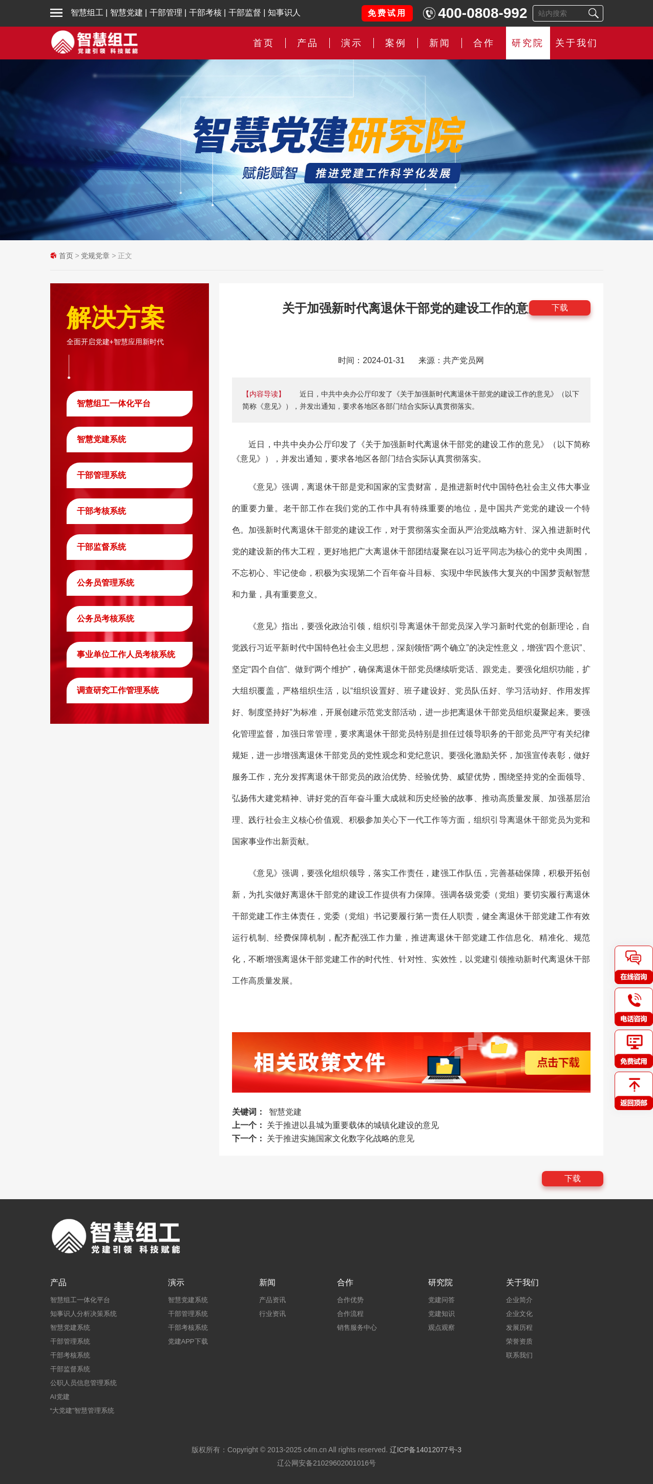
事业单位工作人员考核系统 (126, 654)
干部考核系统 (101, 511)
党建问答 (441, 1300)
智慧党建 (126, 12)
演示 (352, 43)
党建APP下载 (188, 1341)
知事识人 (284, 12)
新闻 (440, 43)
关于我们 (576, 43)
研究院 (528, 43)
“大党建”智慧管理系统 (82, 1410)
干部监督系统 (101, 546)
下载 (560, 307)
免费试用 (387, 13)
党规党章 (95, 256)
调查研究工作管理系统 (118, 690)
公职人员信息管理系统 (83, 1383)
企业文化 (519, 1314)
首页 (264, 43)
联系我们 (519, 1355)
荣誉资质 (519, 1341)
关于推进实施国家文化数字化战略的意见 (340, 1138)
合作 (484, 43)
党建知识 (441, 1314)
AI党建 (60, 1397)
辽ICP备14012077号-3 (425, 1450)
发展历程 (519, 1327)
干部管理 (166, 12)
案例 (396, 43)
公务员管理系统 (105, 582)
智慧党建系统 (101, 439)
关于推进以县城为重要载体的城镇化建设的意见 (353, 1125)
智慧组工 (87, 12)
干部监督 (244, 12)
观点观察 (441, 1327)
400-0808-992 (482, 13)
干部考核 (205, 12)
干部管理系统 (101, 475)
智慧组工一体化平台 (114, 403)
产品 (308, 43)
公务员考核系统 (105, 618)
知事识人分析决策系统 (83, 1314)
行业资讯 (272, 1314)
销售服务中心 (357, 1327)
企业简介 (519, 1300)
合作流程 (350, 1314)
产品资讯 (272, 1300)
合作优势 (350, 1300)
